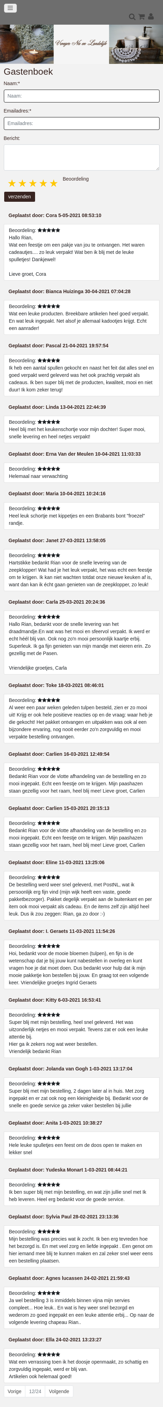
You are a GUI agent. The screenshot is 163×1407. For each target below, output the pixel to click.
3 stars (33, 183)
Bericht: (12, 138)
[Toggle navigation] (10, 8)
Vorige (15, 1391)
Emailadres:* (17, 111)
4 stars (44, 183)
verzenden (19, 196)
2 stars (23, 183)
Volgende (59, 1391)
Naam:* (12, 83)
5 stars (54, 183)
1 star (12, 183)
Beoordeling (76, 179)
